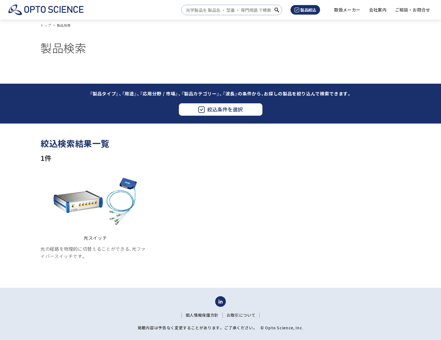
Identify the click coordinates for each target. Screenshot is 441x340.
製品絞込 (305, 10)
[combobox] (230, 10)
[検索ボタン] (276, 10)
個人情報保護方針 (202, 315)
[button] (378, 10)
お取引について (241, 315)
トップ (45, 25)
